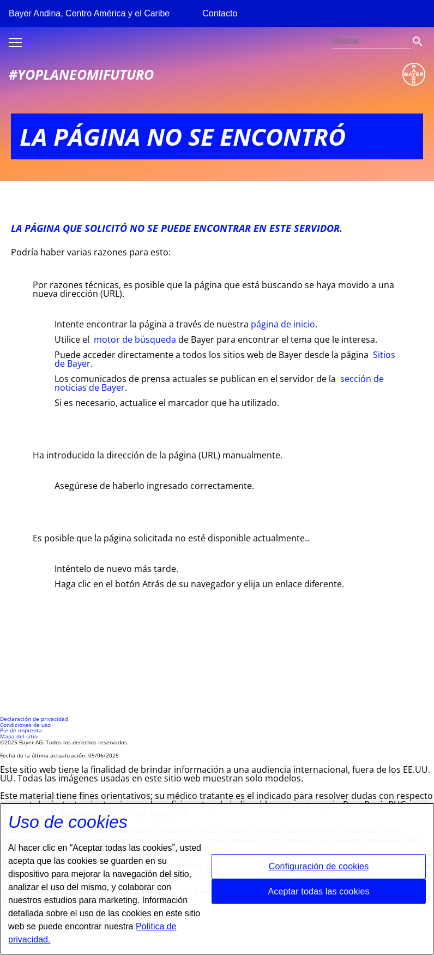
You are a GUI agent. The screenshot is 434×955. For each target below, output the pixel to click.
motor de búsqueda (135, 339)
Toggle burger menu (15, 42)
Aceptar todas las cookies (318, 896)
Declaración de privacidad (34, 719)
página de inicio (283, 324)
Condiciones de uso (25, 725)
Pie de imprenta (21, 730)
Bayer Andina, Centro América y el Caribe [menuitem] (89, 13)
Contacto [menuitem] (219, 13)
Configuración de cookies (319, 871)
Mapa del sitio (19, 736)
